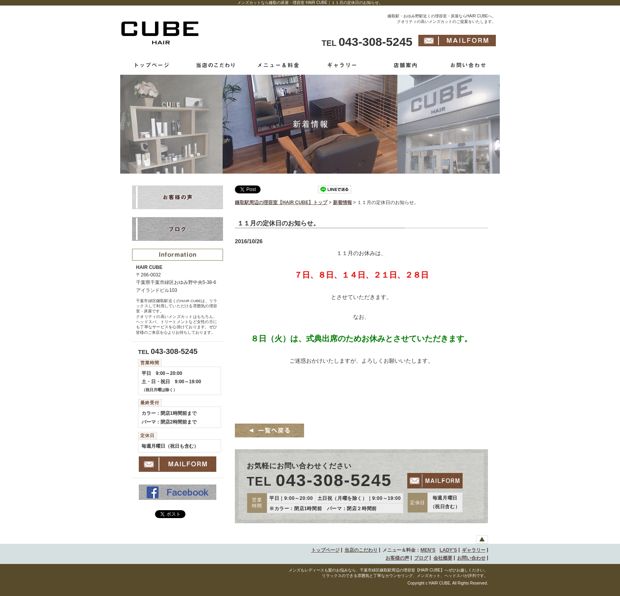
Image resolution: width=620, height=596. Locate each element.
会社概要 (442, 558)
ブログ (421, 558)
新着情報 (342, 202)
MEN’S (427, 550)
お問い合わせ (471, 558)
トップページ (325, 550)
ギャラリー (474, 550)
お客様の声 (397, 558)
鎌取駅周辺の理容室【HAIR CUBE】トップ (281, 202)
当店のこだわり (361, 550)
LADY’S (448, 550)
